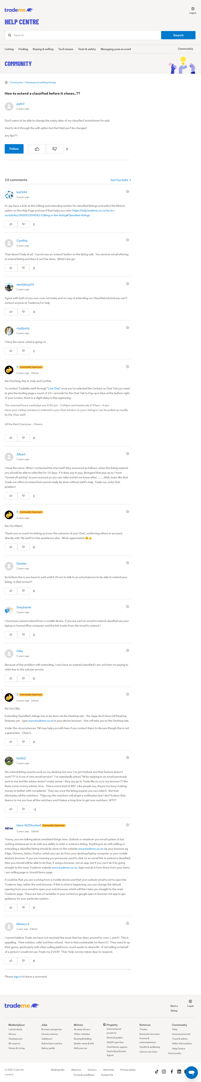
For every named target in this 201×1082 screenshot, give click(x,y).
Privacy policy (128, 1069)
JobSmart (46, 1038)
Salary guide (48, 1048)
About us (76, 1069)
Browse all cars (82, 1029)
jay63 (20, 104)
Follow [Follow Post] (14, 149)
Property (110, 1025)
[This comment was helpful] (11, 224)
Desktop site (58, 1069)
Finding (23, 49)
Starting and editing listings (41, 82)
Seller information (182, 1043)
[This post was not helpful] (55, 149)
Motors (76, 1025)
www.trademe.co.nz (40, 720)
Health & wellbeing (150, 1047)
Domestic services (150, 1034)
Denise (21, 563)
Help (174, 1029)
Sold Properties (115, 1042)
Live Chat (54, 388)
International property (114, 1030)
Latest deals (15, 1029)
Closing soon (15, 1038)
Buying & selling (43, 49)
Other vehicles (82, 1034)
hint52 (21, 758)
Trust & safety (87, 49)
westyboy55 (25, 284)
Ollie (19, 651)
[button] (190, 10)
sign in (18, 976)
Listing (9, 49)
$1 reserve (14, 1043)
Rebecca (22, 924)
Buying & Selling (82, 1038)
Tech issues (65, 49)
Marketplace (15, 1025)
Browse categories (51, 1029)
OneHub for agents (117, 1047)
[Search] (100, 35)
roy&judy (22, 328)
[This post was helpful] (37, 149)
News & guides (115, 1037)
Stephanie (23, 607)
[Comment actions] (128, 191)
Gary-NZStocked (29, 825)
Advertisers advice (51, 1043)
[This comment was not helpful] (23, 224)
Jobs (42, 1025)
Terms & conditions (83, 1075)
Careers (92, 1069)
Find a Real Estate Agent (116, 1053)
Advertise (108, 1069)
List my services (148, 1051)
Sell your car (80, 1048)
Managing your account (116, 49)
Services (143, 1025)
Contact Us (107, 1075)
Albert (21, 454)
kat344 (21, 192)
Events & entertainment (148, 1040)
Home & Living (17, 1048)
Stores (12, 1034)
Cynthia (21, 240)
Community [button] (185, 48)
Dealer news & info (84, 1043)
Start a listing (174, 1005)
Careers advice (49, 1034)
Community (18, 63)
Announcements (181, 1034)
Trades (143, 1029)
